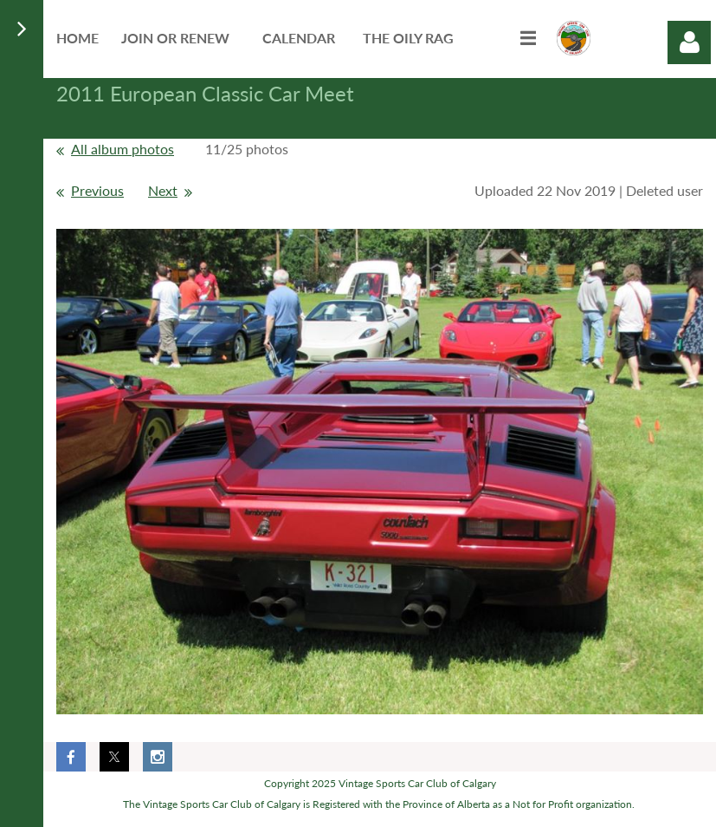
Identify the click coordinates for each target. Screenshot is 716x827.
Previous (97, 190)
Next (162, 190)
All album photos (122, 148)
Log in (689, 42)
